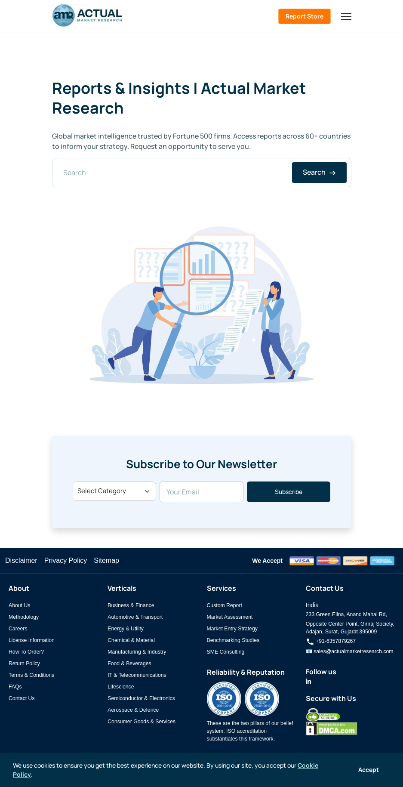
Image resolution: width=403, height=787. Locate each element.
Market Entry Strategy (232, 629)
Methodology (24, 617)
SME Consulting (226, 652)
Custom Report (224, 605)
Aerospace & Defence (133, 710)
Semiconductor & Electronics (141, 698)
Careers (18, 629)
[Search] (202, 172)
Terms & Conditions (31, 675)
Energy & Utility (126, 629)
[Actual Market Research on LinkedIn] (308, 681)
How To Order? (26, 652)
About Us (19, 605)
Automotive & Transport (135, 617)
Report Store (304, 16)
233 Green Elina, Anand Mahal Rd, (346, 614)
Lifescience (121, 687)
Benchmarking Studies (233, 640)
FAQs (15, 687)
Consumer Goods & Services (141, 722)
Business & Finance (131, 605)
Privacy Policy (65, 560)
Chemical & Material (131, 640)
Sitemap (106, 560)
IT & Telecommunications (137, 675)
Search (319, 172)
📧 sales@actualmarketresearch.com (350, 651)
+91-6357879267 (331, 641)
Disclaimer (21, 560)
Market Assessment (230, 617)
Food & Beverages (129, 663)
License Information (32, 640)
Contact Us (22, 698)
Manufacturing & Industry (137, 652)
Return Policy (24, 663)
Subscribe (288, 492)
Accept (368, 769)
